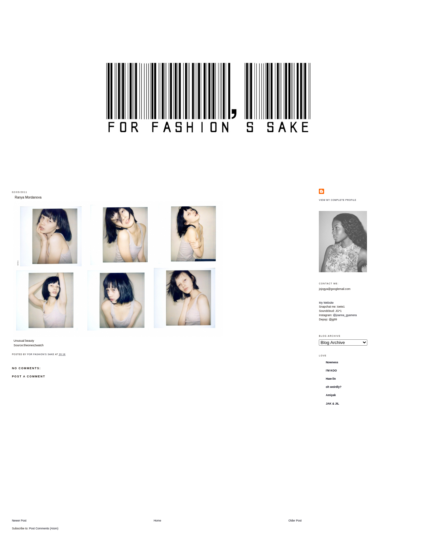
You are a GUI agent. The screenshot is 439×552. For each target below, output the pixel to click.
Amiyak (331, 395)
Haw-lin (331, 378)
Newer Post (19, 520)
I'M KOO (331, 370)
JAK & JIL (332, 403)
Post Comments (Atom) (43, 528)
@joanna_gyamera (345, 315)
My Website (326, 302)
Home (157, 520)
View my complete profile (337, 200)
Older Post (295, 520)
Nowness (332, 362)
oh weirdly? (333, 387)
